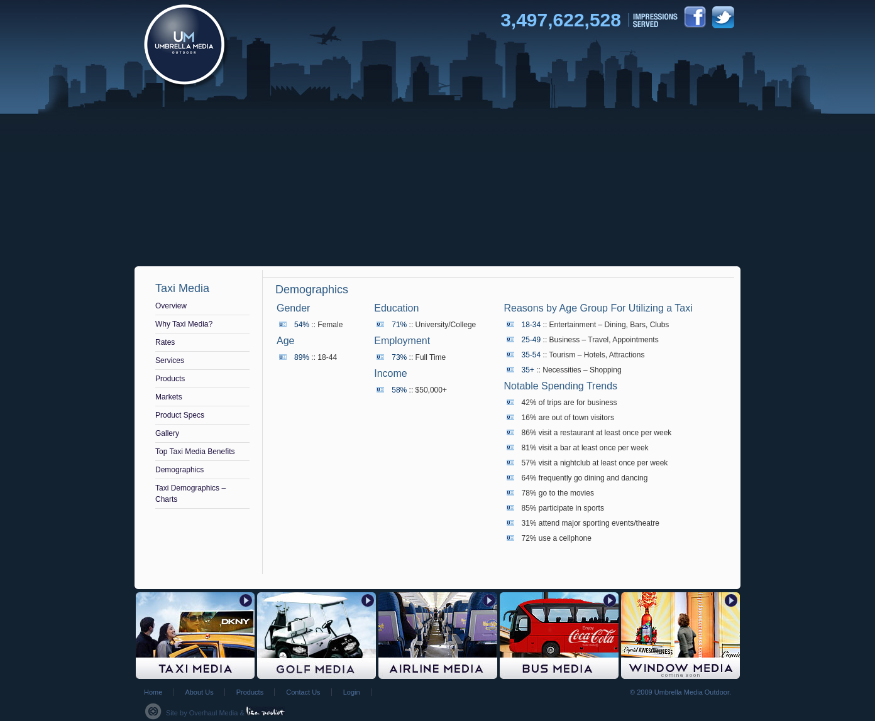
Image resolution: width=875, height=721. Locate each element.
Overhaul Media (213, 713)
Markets (168, 397)
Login (351, 692)
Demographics (179, 469)
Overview (171, 305)
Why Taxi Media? (183, 324)
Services (169, 360)
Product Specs (179, 415)
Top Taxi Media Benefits (195, 451)
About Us (199, 692)
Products (170, 378)
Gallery (167, 433)
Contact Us (303, 692)
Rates (165, 342)
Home (153, 692)
